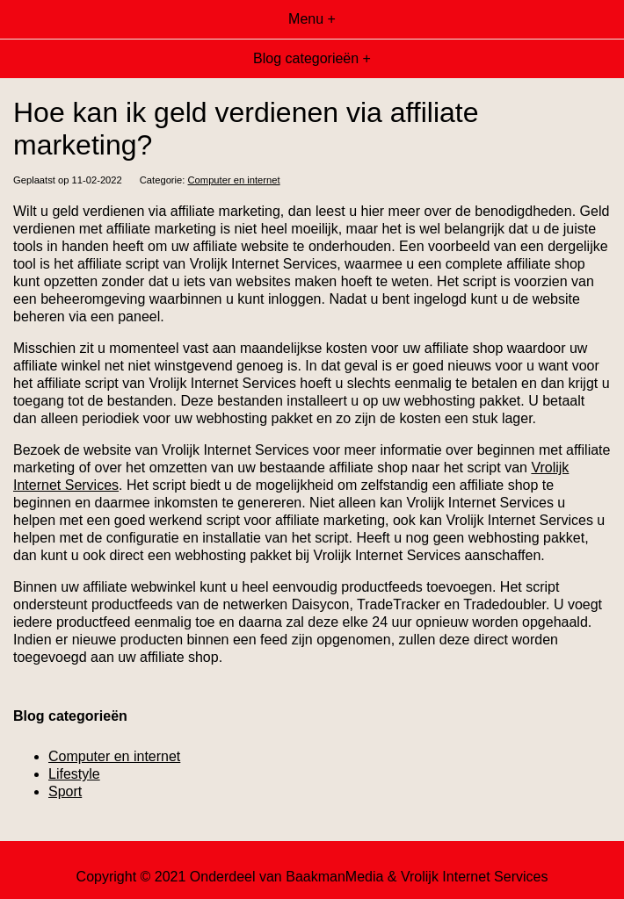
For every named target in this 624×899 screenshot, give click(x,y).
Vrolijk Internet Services (474, 876)
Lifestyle (74, 773)
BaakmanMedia (334, 876)
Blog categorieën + (312, 58)
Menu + (312, 18)
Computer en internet (234, 180)
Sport (65, 791)
